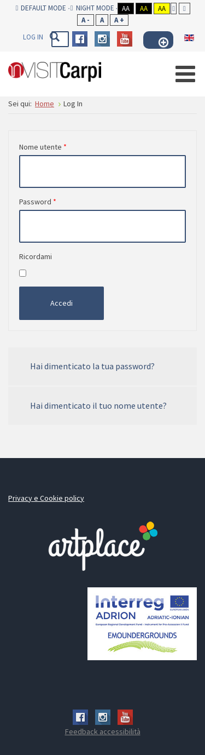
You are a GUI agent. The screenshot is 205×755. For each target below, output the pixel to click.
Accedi (61, 303)
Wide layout (184, 8)
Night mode (92, 8)
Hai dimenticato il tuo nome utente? (98, 405)
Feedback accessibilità (102, 731)
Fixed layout (174, 8)
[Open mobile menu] (185, 73)
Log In (33, 37)
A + (119, 20)
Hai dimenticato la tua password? (92, 366)
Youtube (124, 39)
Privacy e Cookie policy (46, 498)
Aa (126, 8)
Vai (54, 37)
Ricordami (35, 256)
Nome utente (43, 147)
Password (37, 202)
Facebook (79, 39)
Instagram (102, 39)
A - (85, 20)
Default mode (40, 8)
